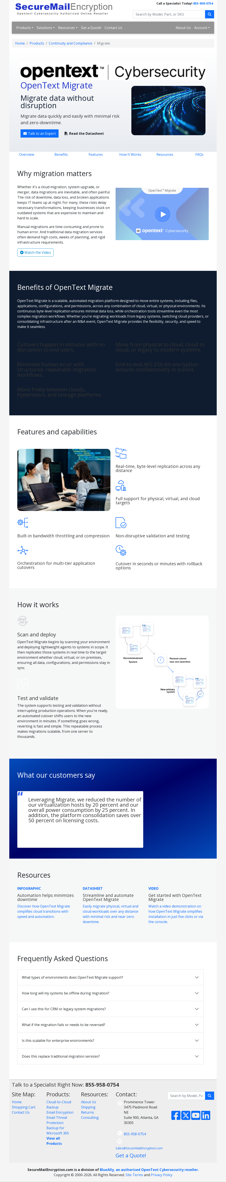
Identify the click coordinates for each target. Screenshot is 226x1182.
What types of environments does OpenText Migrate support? (72, 977)
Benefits (61, 154)
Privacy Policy (161, 1174)
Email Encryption (59, 1112)
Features (96, 154)
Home (20, 43)
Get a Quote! (91, 27)
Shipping (88, 1107)
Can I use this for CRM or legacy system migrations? (64, 1009)
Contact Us (113, 27)
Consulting (90, 1117)
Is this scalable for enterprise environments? (58, 1040)
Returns (87, 1112)
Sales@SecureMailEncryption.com (139, 1148)
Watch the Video (35, 252)
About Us (183, 27)
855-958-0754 (203, 3)
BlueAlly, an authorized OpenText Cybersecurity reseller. (149, 1169)
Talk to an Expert (39, 133)
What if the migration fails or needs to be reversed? (63, 1024)
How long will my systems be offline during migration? (65, 993)
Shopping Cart (23, 1107)
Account (200, 27)
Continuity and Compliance (70, 43)
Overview (26, 154)
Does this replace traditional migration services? (61, 1056)
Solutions (44, 27)
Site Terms (134, 1174)
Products (23, 27)
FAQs (199, 154)
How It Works (130, 154)
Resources (66, 27)
